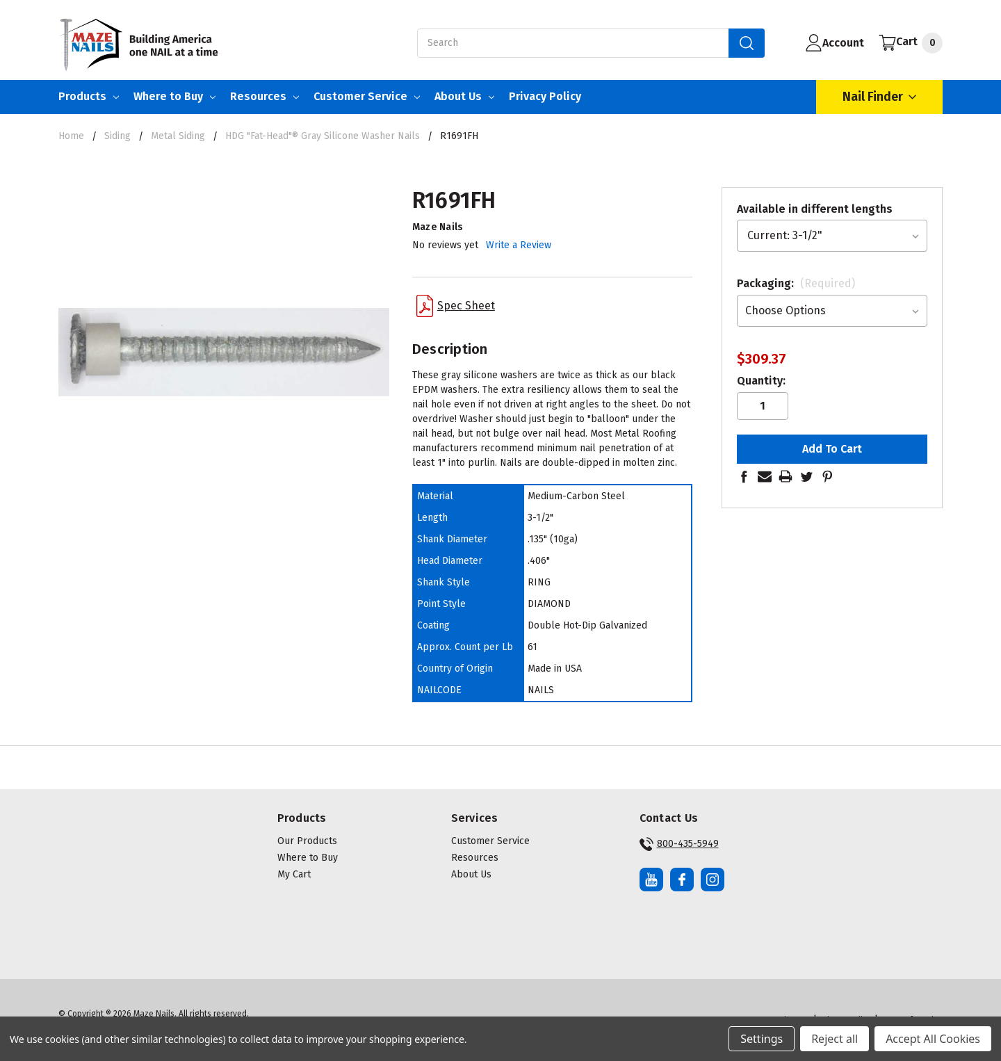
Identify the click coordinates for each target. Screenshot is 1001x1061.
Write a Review (518, 245)
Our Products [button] (307, 841)
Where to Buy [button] (307, 858)
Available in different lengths (815, 209)
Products (88, 96)
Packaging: (796, 283)
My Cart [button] (294, 874)
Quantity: (761, 380)
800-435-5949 (679, 844)
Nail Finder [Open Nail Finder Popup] (879, 97)
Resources (264, 96)
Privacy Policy (545, 96)
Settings (761, 1038)
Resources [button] (474, 858)
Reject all (834, 1038)
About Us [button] (471, 874)
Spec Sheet (455, 306)
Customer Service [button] (490, 841)
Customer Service (367, 96)
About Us (464, 96)
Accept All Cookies (933, 1038)
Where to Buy (174, 96)
